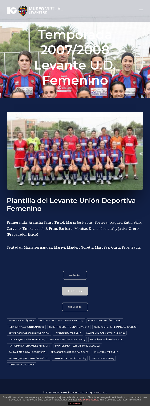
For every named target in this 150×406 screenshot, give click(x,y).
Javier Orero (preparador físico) (29, 333)
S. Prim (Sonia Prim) (102, 358)
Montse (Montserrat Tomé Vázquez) (77, 345)
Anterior (75, 275)
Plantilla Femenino (106, 352)
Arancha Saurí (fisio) (21, 320)
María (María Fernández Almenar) (29, 345)
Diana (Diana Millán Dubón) (104, 320)
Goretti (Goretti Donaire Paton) (69, 327)
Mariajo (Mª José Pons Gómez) (27, 339)
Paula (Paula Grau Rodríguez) (27, 352)
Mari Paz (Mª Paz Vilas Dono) (67, 339)
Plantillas (75, 291)
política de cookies (88, 399)
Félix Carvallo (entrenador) (26, 327)
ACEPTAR (75, 403)
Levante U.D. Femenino (68, 333)
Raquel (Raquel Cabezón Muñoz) (29, 358)
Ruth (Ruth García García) (70, 358)
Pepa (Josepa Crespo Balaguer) (70, 352)
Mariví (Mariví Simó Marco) (106, 339)
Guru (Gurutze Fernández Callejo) (115, 327)
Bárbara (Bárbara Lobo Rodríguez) (61, 320)
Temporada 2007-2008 (21, 364)
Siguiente (75, 306)
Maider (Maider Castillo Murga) (105, 333)
